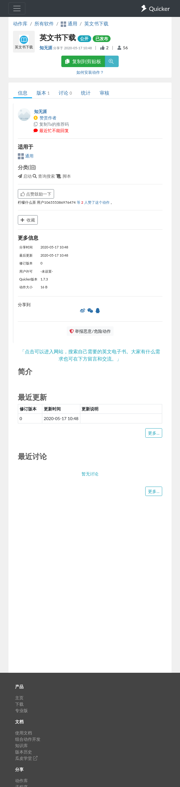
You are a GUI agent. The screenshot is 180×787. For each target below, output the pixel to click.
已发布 (101, 38)
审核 (104, 93)
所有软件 (44, 23)
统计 (86, 93)
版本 (43, 93)
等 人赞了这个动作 (94, 202)
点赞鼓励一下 (36, 193)
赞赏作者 (44, 117)
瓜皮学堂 (26, 758)
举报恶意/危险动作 (90, 331)
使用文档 (23, 732)
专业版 (21, 710)
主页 (19, 697)
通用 (26, 155)
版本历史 (23, 751)
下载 (19, 704)
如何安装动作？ (90, 72)
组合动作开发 (27, 739)
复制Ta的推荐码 (51, 124)
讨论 (65, 93)
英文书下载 (96, 23)
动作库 (20, 23)
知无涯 (46, 47)
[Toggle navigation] (16, 8)
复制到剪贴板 (83, 61)
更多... (153, 433)
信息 (22, 93)
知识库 (21, 745)
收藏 (28, 219)
